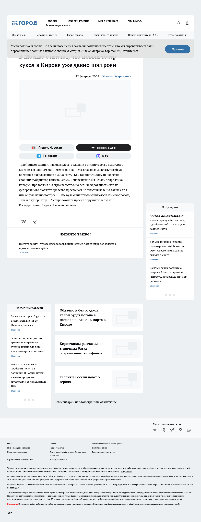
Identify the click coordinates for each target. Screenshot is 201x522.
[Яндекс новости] (46, 147)
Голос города (75, 35)
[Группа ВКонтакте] (155, 429)
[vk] (24, 221)
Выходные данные (58, 459)
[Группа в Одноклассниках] (163, 429)
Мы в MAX (135, 20)
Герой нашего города (105, 35)
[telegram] (35, 221)
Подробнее (126, 471)
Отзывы (53, 443)
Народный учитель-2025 (143, 35)
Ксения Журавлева (116, 76)
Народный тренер (46, 35)
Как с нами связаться (17, 452)
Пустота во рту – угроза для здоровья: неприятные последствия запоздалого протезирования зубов (75, 248)
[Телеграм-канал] (46, 156)
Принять (178, 49)
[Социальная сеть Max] (103, 156)
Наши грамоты (57, 447)
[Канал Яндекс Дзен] (103, 147)
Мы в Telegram (108, 20)
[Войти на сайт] (187, 23)
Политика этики (99, 447)
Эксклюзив (19, 35)
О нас (10, 443)
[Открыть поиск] (178, 23)
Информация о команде (18, 447)
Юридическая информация (20, 459)
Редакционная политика (103, 452)
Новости (51, 20)
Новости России (78, 20)
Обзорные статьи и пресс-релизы (108, 443)
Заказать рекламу (57, 25)
